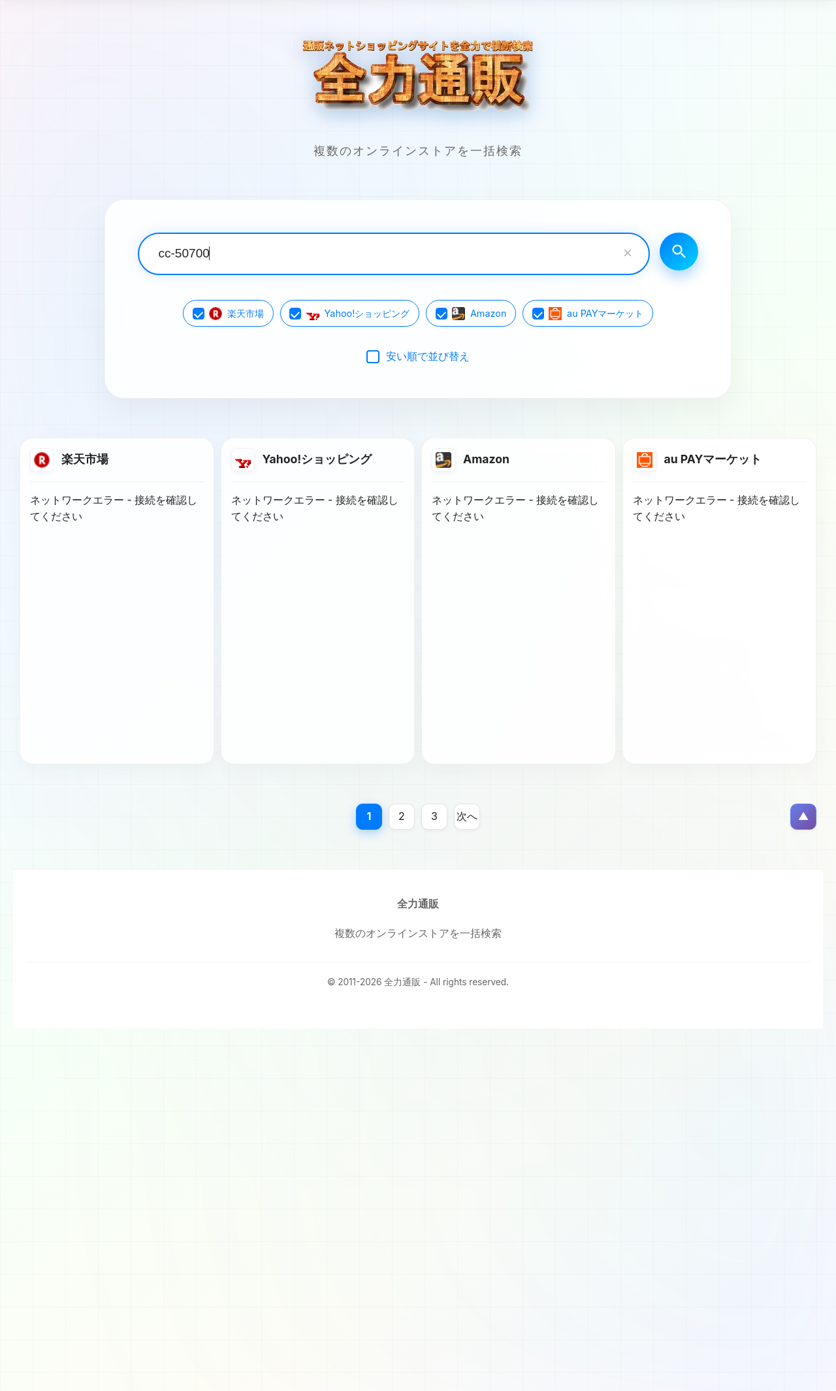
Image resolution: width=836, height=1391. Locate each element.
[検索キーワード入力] (392, 254)
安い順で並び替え (428, 356)
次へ (467, 816)
